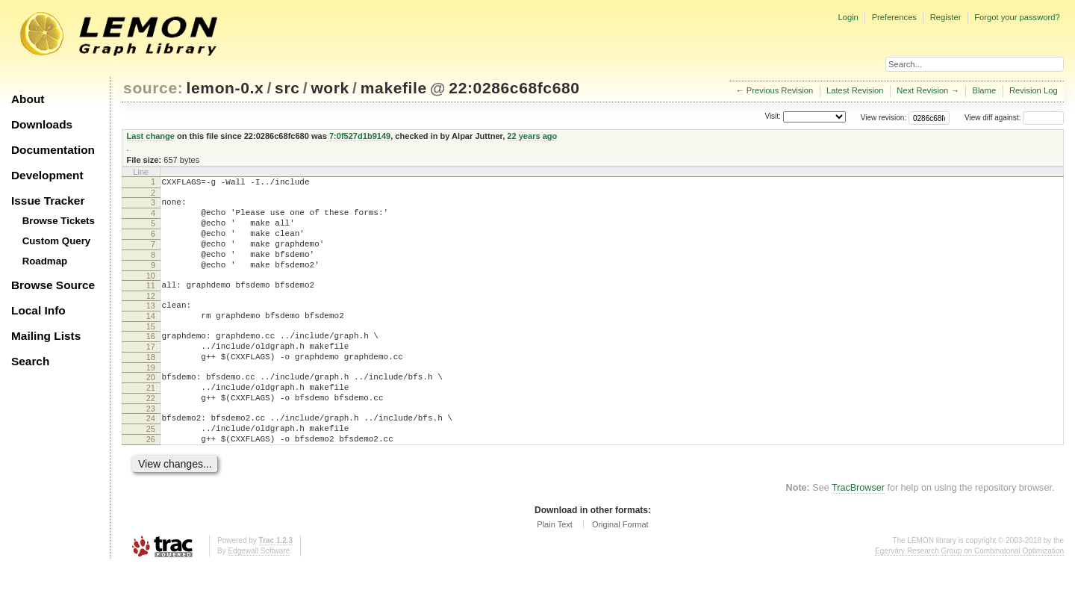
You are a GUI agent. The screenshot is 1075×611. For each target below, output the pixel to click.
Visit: (772, 117)
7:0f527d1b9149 (359, 135)
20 (150, 408)
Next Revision (922, 90)
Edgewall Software (259, 596)
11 (150, 303)
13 (150, 325)
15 (150, 351)
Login (848, 17)
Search (30, 361)
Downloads (41, 124)
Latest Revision (855, 90)
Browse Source (53, 285)
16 (150, 360)
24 (150, 456)
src (287, 87)
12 (150, 315)
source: (153, 87)
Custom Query (56, 240)
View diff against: (1014, 118)
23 (150, 446)
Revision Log (1033, 90)
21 (150, 421)
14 (150, 338)
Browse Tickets (58, 220)
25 (150, 469)
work (330, 87)
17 (150, 373)
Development (47, 175)
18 (150, 386)
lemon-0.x (225, 87)
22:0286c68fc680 (514, 87)
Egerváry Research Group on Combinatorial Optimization (969, 596)
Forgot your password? (1016, 17)
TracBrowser (858, 532)
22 (150, 433)
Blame (984, 90)
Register (946, 17)
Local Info (38, 310)
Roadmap (45, 261)
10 (150, 293)
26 (150, 481)
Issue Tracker (47, 200)
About (27, 99)
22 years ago (532, 135)
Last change (151, 135)
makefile (394, 87)
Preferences (894, 17)
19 (150, 398)
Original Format (620, 569)
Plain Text (555, 569)
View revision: (884, 118)
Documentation (53, 149)
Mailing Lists (46, 335)
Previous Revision (780, 90)
